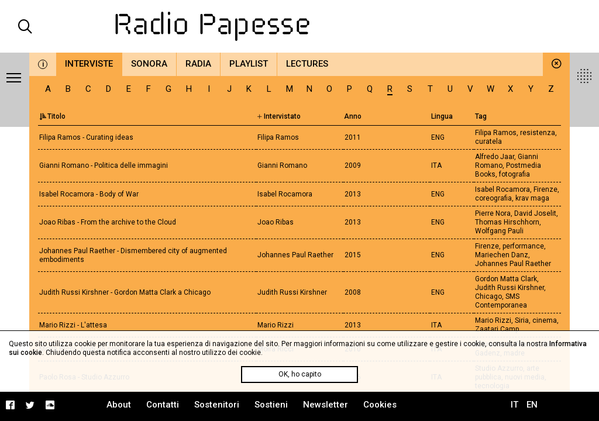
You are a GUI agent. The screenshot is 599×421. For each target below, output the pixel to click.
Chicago (488, 296)
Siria (522, 320)
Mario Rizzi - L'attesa (73, 325)
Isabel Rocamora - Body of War (89, 194)
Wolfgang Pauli (499, 231)
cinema (544, 320)
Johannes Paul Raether (513, 264)
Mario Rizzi (493, 320)
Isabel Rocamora (502, 189)
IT (514, 404)
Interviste (89, 63)
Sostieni (271, 404)
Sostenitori (216, 404)
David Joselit (535, 213)
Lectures (307, 63)
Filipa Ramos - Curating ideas (86, 137)
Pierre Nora (493, 213)
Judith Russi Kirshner (509, 288)
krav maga (532, 198)
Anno (353, 116)
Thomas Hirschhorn (507, 222)
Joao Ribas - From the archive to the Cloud (107, 222)
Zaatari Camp (497, 329)
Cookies (380, 404)
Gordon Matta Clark (506, 279)
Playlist (248, 63)
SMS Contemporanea (501, 300)
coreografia (493, 198)
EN (532, 404)
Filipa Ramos (496, 133)
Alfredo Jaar (494, 157)
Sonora (149, 63)
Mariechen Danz (501, 255)
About (118, 404)
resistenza (537, 133)
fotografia (514, 174)
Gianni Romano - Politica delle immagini (103, 165)
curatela (488, 141)
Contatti (162, 404)
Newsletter (325, 404)
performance (523, 246)
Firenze (545, 189)
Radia (198, 63)
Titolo (52, 116)
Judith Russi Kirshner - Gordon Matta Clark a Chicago (125, 292)
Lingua (442, 116)
